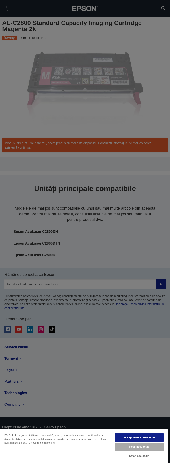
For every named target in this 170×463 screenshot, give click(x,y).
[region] (84, 446)
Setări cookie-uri (139, 456)
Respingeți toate (139, 446)
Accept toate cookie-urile (139, 437)
